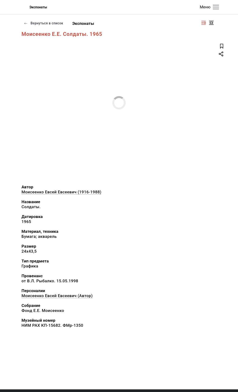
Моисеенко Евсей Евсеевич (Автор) (57, 295)
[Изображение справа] (203, 22)
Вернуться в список (43, 23)
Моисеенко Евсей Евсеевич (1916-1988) (61, 192)
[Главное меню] (216, 7)
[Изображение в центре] (211, 22)
